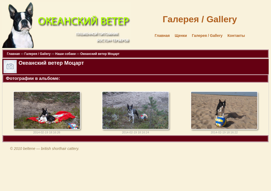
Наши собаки (65, 54)
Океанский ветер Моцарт (99, 54)
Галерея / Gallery (207, 35)
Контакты (236, 35)
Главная (162, 35)
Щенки (181, 35)
